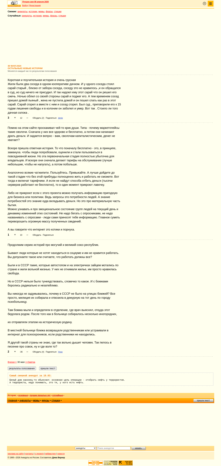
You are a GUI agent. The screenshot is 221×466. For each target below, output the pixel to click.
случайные (57, 395)
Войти (25, 5)
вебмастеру (50, 454)
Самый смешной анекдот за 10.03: (31, 375)
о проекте (39, 454)
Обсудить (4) (38, 352)
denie (60, 118)
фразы (49, 11)
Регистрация (35, 5)
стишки (57, 11)
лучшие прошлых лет (40, 395)
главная (12, 401)
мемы (41, 11)
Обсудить (37, 235)
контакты (29, 454)
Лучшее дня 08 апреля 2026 (35, 2)
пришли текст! (203, 400)
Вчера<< (12, 362)
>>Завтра (30, 362)
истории (33, 11)
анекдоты (22, 11)
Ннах (60, 352)
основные (23, 395)
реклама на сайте (16, 454)
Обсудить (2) (38, 118)
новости (60, 454)
